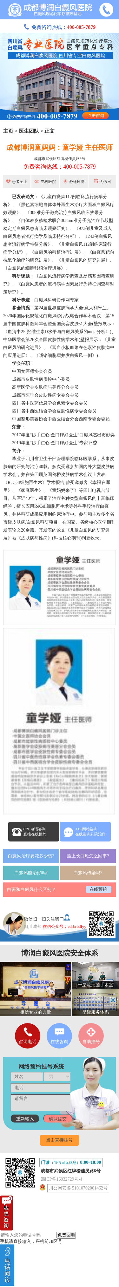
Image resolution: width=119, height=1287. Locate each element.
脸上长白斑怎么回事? (88, 856)
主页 (8, 131)
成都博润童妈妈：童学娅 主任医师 (59, 147)
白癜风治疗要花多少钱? (31, 856)
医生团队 (29, 131)
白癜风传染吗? (88, 872)
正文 (49, 131)
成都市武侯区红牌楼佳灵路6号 (59, 159)
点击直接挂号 (59, 1140)
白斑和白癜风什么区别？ (31, 889)
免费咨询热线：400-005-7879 (59, 167)
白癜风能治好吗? (31, 872)
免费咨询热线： (59, 27)
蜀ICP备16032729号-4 (61, 1179)
